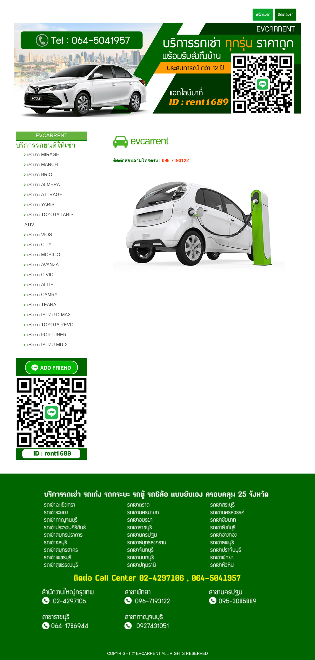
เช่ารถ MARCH (42, 164)
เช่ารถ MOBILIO (43, 254)
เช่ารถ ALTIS (40, 284)
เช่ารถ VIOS (39, 234)
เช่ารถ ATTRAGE (44, 194)
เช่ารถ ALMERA (43, 184)
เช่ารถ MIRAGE (43, 154)
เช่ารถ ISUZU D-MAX (49, 314)
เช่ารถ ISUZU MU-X (47, 344)
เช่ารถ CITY (39, 244)
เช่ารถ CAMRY (42, 294)
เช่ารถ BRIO (39, 174)
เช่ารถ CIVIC (40, 274)
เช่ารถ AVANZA (43, 264)
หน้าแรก (262, 14)
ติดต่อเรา (285, 14)
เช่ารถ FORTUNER (46, 334)
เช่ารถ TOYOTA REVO (50, 324)
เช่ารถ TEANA (41, 304)
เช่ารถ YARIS (40, 204)
